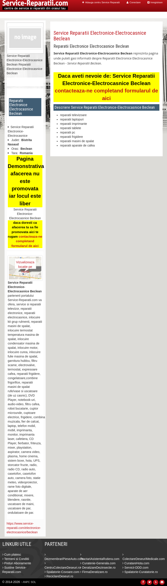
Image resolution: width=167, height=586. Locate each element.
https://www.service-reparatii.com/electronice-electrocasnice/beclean (24, 528)
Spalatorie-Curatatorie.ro (140, 572)
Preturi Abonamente (16, 563)
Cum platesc (11, 554)
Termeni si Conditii (15, 559)
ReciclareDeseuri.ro (59, 576)
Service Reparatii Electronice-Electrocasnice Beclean (99, 36)
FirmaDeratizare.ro (94, 572)
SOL (33, 582)
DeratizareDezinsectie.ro (97, 567)
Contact (153, 15)
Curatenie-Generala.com (97, 563)
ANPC (26, 582)
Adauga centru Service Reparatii (101, 2)
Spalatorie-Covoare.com (62, 572)
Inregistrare (155, 2)
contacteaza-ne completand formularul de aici (26, 241)
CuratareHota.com (135, 563)
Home (76, 15)
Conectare (134, 2)
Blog (140, 15)
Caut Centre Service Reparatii (108, 15)
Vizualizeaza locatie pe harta (25, 264)
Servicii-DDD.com (135, 567)
